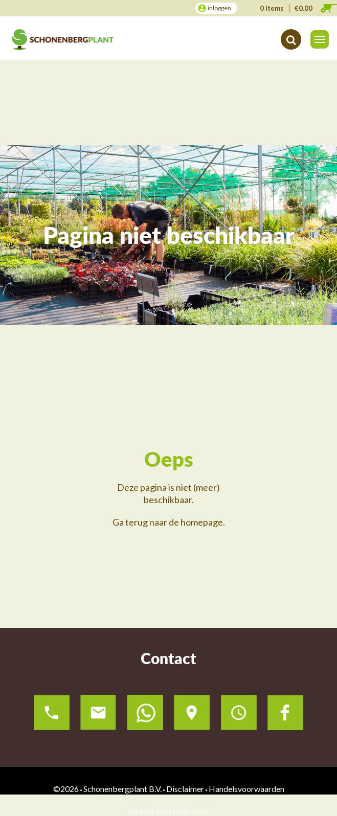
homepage (202, 522)
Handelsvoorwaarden (246, 789)
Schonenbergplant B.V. (122, 789)
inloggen (219, 8)
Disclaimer (185, 789)
